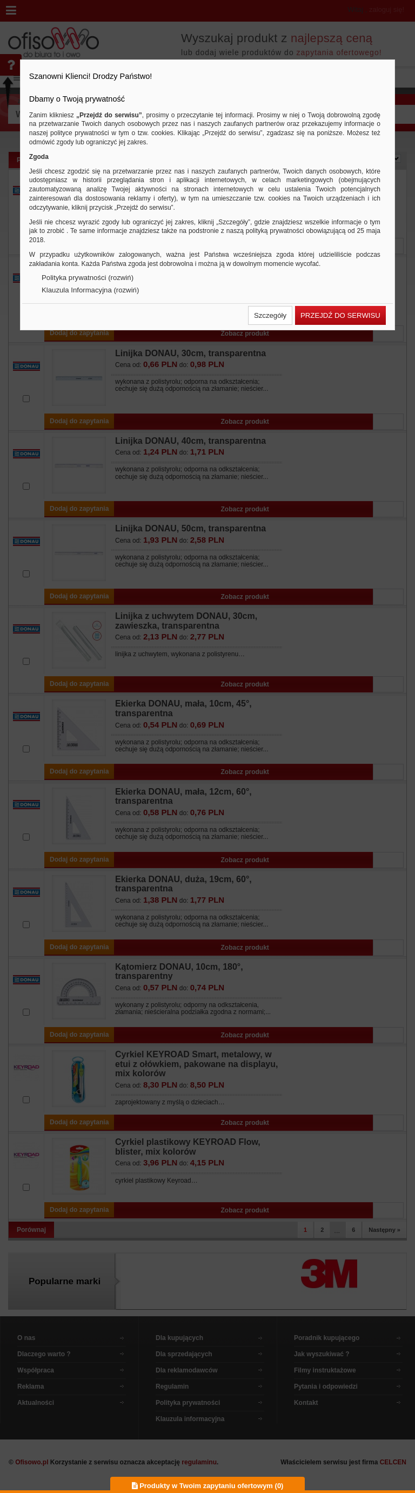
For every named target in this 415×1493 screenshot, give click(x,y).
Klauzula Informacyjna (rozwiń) (90, 290)
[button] (270, 315)
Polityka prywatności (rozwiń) (87, 277)
